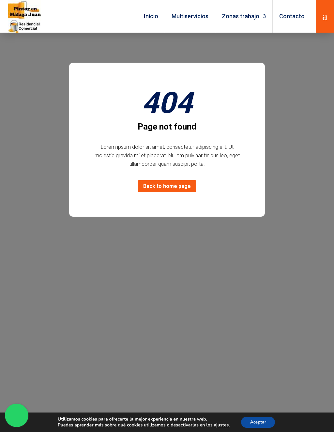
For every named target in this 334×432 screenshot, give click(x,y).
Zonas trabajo (240, 16)
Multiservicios (190, 16)
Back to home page (167, 186)
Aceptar (258, 422)
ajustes (220, 425)
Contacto (292, 16)
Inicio (151, 16)
